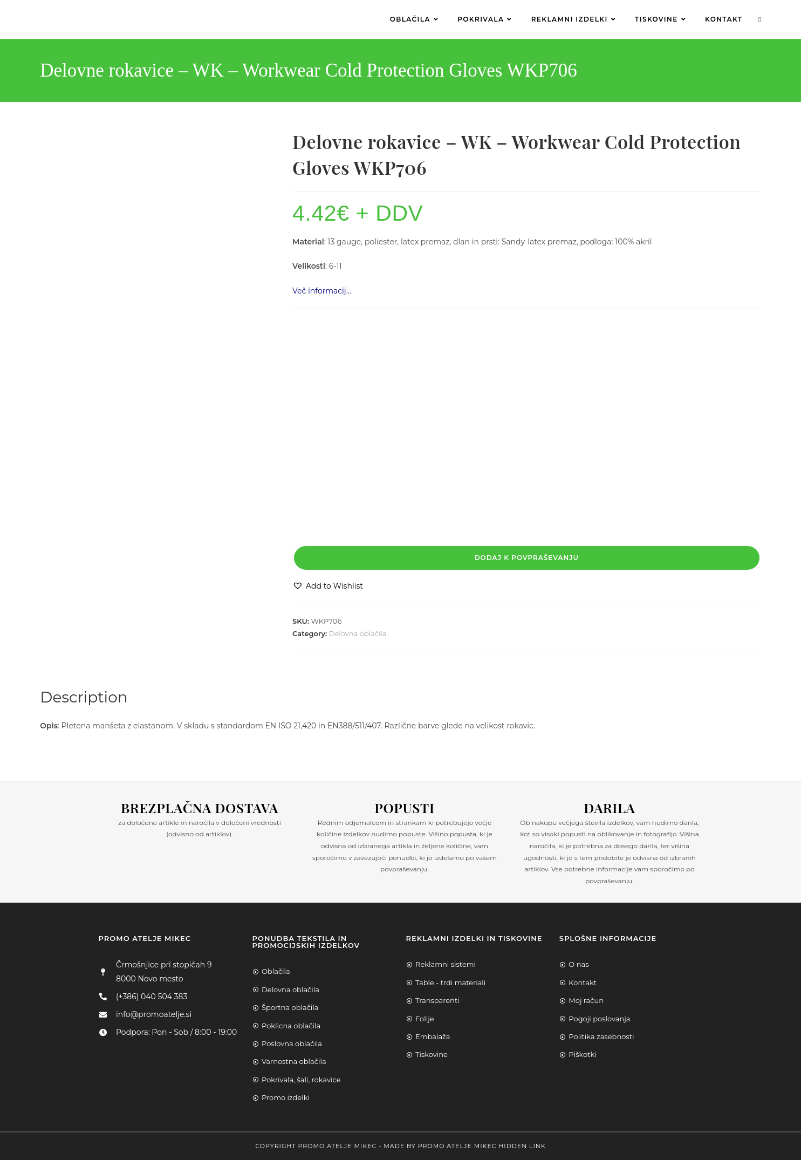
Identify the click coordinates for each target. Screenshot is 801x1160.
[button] (327, 586)
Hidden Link (521, 1146)
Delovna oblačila (358, 633)
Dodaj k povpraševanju (527, 558)
